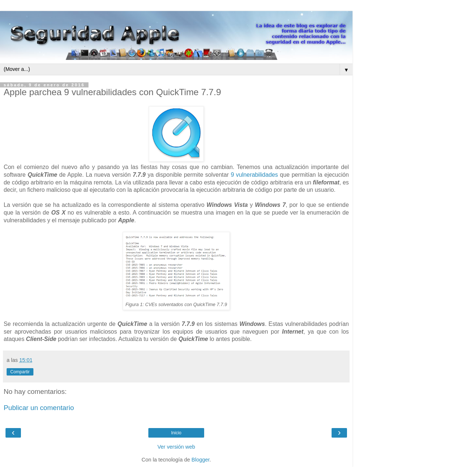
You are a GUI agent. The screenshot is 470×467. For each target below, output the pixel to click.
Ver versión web (176, 447)
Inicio (176, 432)
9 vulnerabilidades (254, 175)
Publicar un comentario (39, 408)
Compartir (20, 371)
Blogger (201, 460)
